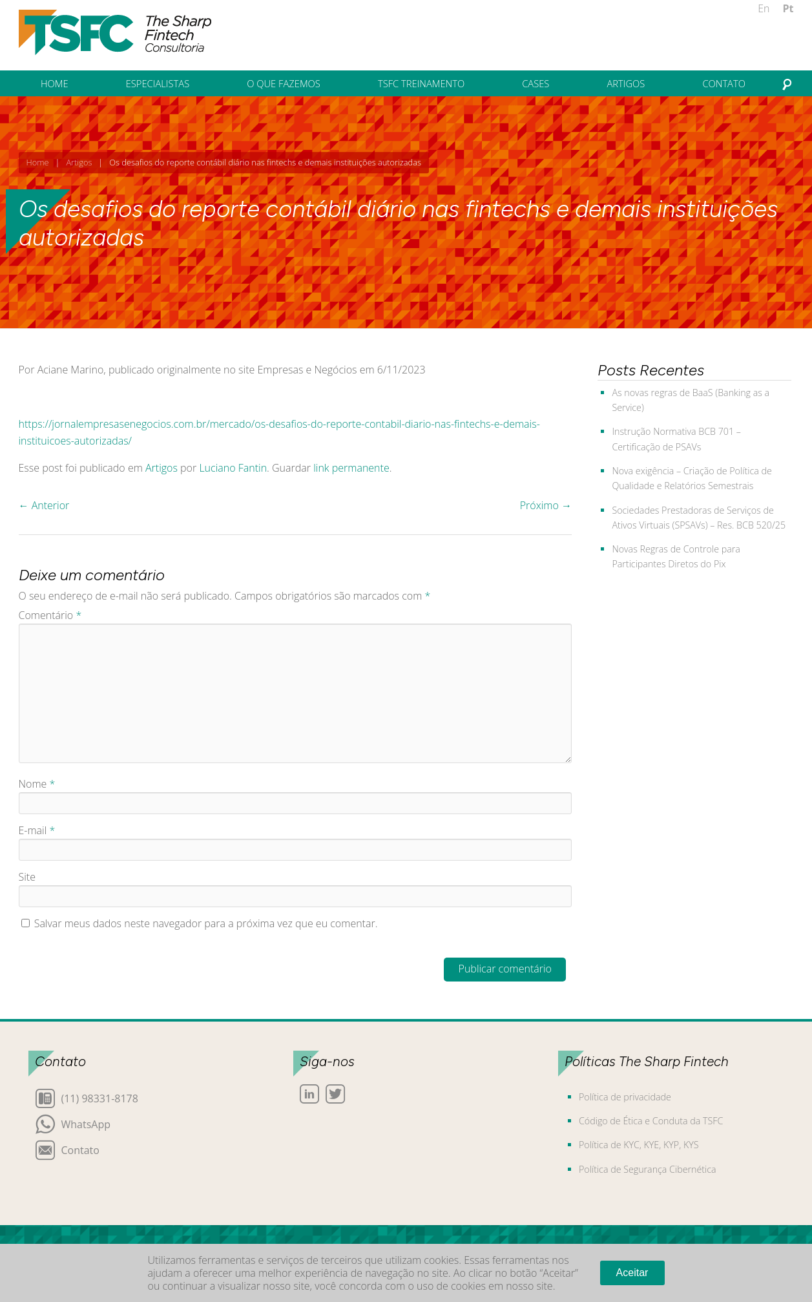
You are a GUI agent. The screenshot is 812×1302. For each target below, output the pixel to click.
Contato (80, 1149)
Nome (37, 784)
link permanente (351, 468)
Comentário (50, 615)
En (763, 8)
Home (37, 162)
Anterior (44, 505)
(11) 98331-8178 (99, 1097)
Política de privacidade (625, 1097)
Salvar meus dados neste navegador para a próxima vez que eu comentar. (206, 923)
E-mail (37, 830)
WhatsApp (86, 1123)
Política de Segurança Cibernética (647, 1169)
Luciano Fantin (233, 468)
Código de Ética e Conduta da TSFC (651, 1121)
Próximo (546, 505)
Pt (788, 8)
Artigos (79, 162)
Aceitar (632, 1272)
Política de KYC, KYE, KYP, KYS (638, 1145)
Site (27, 877)
